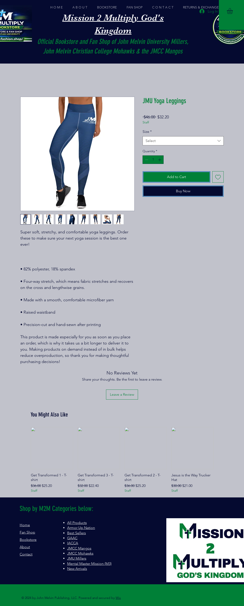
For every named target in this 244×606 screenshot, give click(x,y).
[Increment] (160, 160)
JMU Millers (76, 558)
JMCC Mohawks (80, 553)
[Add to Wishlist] (218, 177)
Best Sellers (76, 533)
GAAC (72, 538)
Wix (118, 598)
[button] (233, 11)
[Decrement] (146, 160)
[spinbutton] (153, 160)
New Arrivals (77, 568)
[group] (122, 460)
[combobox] (183, 140)
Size (147, 131)
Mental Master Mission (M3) (89, 563)
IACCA (72, 543)
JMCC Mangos (79, 548)
